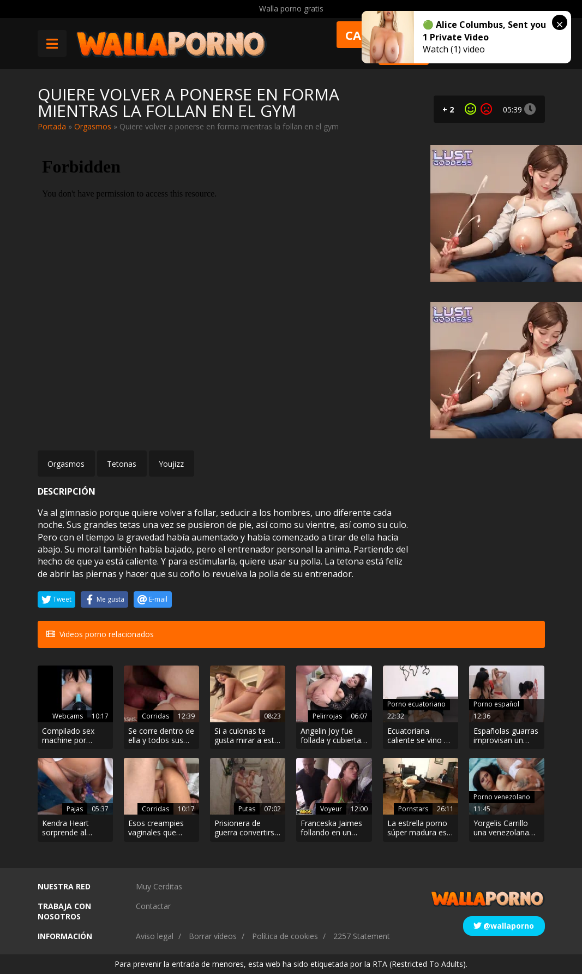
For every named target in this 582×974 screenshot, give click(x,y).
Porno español (496, 704)
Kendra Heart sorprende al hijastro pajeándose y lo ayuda (70, 828)
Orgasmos (92, 126)
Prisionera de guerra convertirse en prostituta (246, 828)
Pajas (75, 808)
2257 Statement (361, 936)
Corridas (155, 716)
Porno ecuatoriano (416, 704)
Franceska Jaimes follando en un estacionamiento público (331, 828)
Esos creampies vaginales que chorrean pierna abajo (156, 828)
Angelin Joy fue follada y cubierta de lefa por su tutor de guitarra (331, 736)
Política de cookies (285, 936)
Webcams (67, 716)
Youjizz (171, 464)
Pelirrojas (327, 716)
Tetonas (121, 464)
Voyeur (331, 808)
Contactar (153, 906)
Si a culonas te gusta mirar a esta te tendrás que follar (246, 736)
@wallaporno (503, 925)
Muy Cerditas (159, 886)
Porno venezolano (501, 796)
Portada (52, 126)
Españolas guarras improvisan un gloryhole (505, 736)
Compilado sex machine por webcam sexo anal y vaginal (75, 736)
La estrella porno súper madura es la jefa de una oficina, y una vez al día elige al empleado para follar (417, 828)
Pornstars (413, 808)
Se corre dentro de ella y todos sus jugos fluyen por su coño (161, 736)
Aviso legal (154, 936)
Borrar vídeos (213, 936)
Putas (246, 808)
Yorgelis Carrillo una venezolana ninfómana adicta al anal (504, 828)
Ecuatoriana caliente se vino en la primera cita (420, 736)
